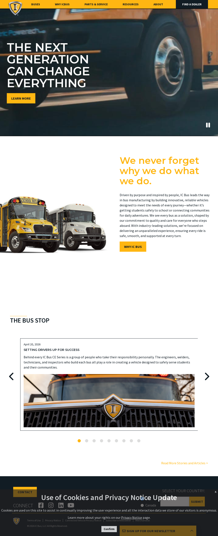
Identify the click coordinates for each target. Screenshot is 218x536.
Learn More (21, 98)
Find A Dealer (192, 4)
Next (206, 376)
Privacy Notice (131, 517)
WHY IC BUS (133, 246)
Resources (131, 4)
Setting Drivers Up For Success (51, 350)
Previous (11, 376)
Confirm (109, 529)
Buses (35, 4)
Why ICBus (62, 4)
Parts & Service (96, 4)
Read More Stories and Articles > (184, 463)
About (158, 4)
